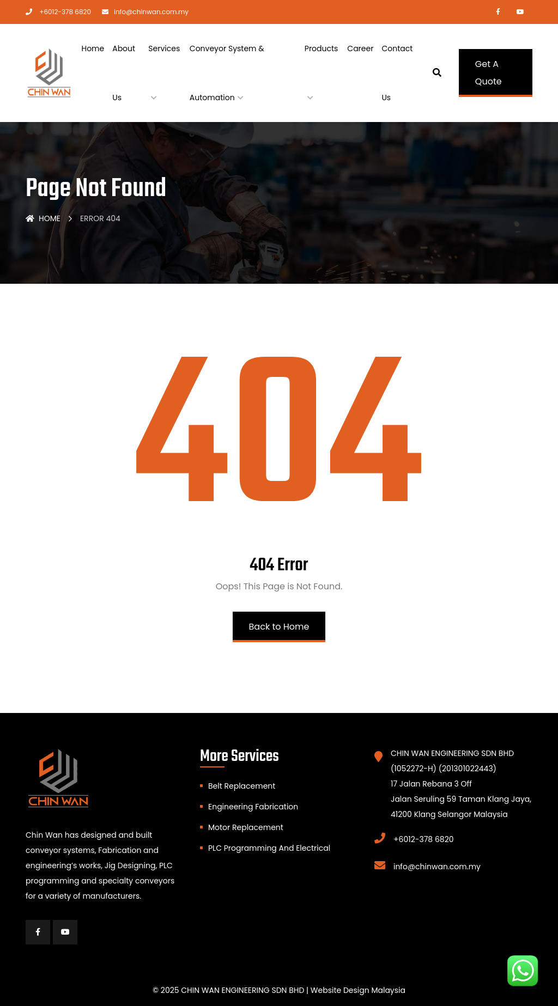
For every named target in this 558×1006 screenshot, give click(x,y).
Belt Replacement (241, 786)
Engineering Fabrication (253, 806)
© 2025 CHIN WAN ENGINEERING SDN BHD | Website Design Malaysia (279, 990)
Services (164, 48)
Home (92, 48)
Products (321, 48)
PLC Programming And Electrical (269, 848)
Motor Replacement (245, 827)
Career (360, 48)
